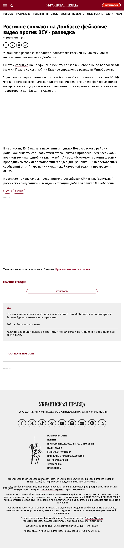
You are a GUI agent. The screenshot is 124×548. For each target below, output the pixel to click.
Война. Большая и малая (23, 324)
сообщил (21, 65)
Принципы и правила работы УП (65, 456)
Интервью (52, 14)
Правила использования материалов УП (70, 444)
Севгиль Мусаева (94, 518)
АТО (7, 191)
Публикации (23, 14)
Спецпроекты (95, 14)
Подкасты (78, 14)
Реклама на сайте (57, 436)
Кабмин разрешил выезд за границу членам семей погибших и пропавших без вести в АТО (60, 333)
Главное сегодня (14, 282)
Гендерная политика (59, 452)
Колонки (38, 14)
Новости (8, 14)
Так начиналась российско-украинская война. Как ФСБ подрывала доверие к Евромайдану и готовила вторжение (59, 315)
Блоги (109, 14)
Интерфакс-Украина (52, 489)
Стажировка (54, 464)
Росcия (19, 191)
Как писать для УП (57, 460)
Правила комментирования (72, 269)
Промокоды (54, 468)
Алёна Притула (55, 521)
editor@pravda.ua (92, 521)
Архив (119, 14)
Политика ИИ (54, 448)
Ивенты (65, 14)
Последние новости (20, 353)
